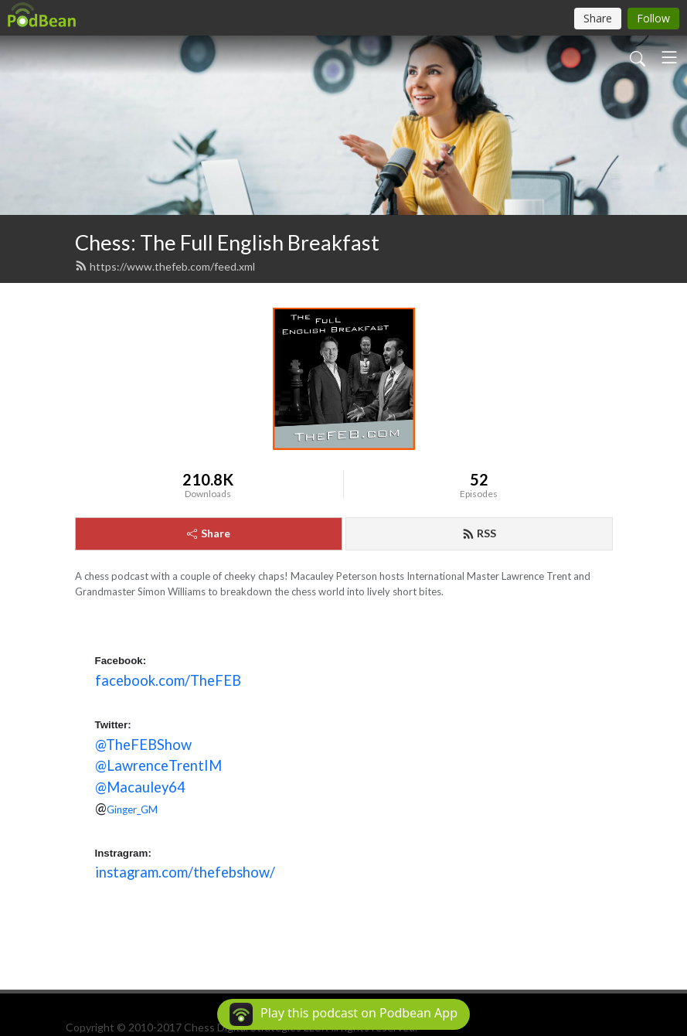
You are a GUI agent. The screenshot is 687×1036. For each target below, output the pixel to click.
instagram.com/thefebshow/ (185, 872)
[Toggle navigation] (669, 57)
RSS (479, 533)
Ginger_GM (132, 809)
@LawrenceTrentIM (158, 765)
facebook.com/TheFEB (168, 680)
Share (208, 533)
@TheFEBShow (143, 744)
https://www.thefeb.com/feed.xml (165, 266)
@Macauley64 (140, 787)
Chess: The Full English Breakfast (227, 242)
